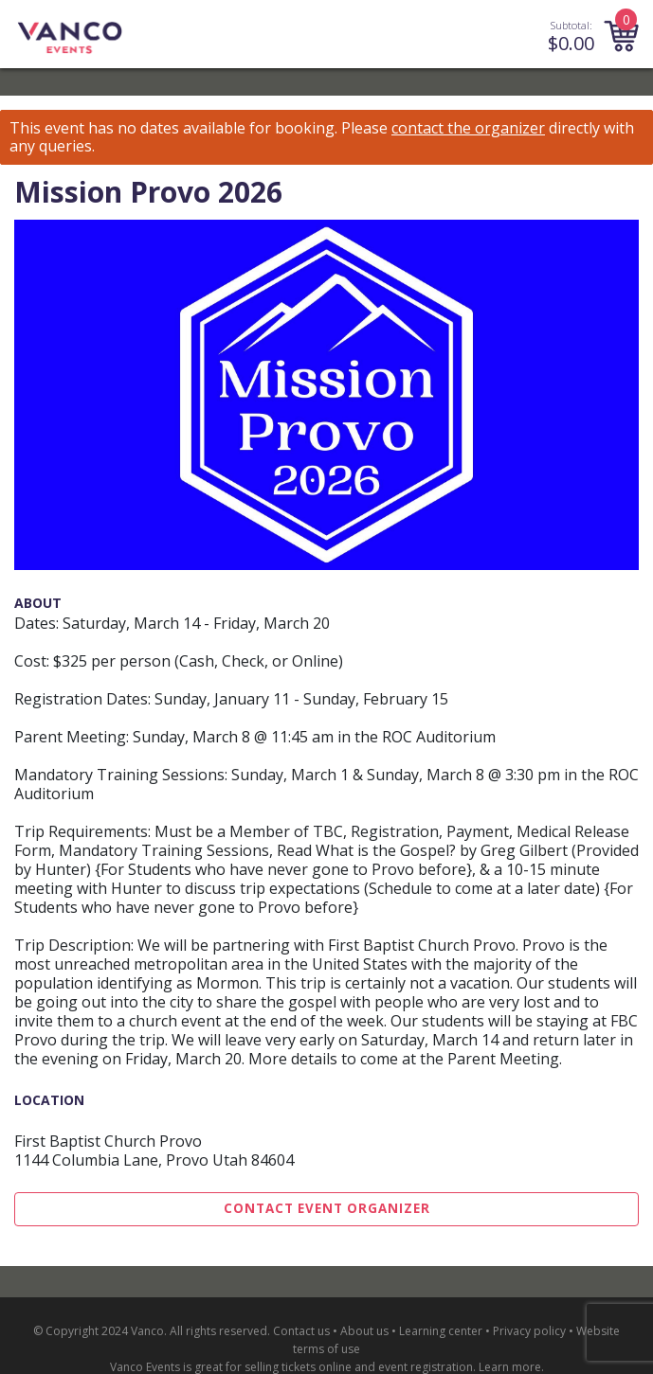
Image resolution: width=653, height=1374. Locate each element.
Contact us (301, 1331)
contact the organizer (468, 128)
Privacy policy (529, 1331)
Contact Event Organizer (327, 1208)
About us (364, 1331)
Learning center (440, 1331)
